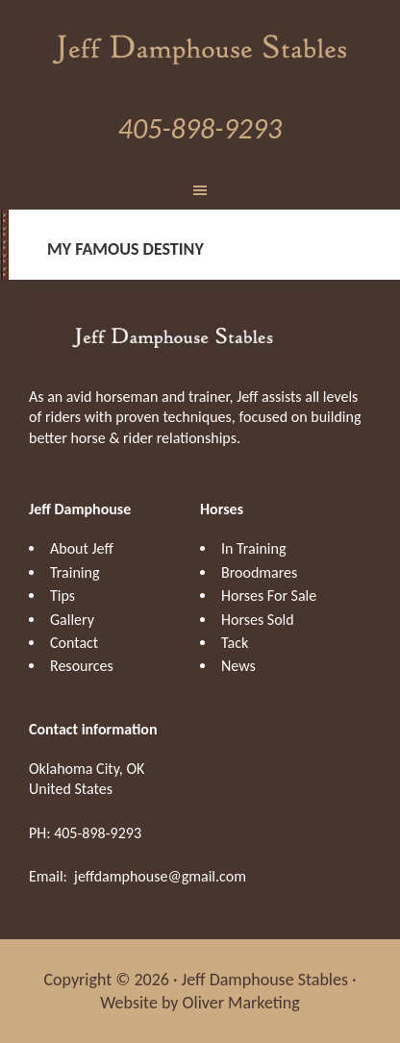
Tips (62, 595)
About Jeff (81, 548)
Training (74, 572)
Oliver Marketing (241, 1002)
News (238, 666)
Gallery (72, 619)
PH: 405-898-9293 (85, 833)
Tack (234, 642)
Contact (74, 642)
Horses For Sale (268, 595)
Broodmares (259, 572)
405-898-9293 (200, 128)
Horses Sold (257, 619)
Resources (81, 666)
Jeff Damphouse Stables (200, 47)
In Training (253, 548)
